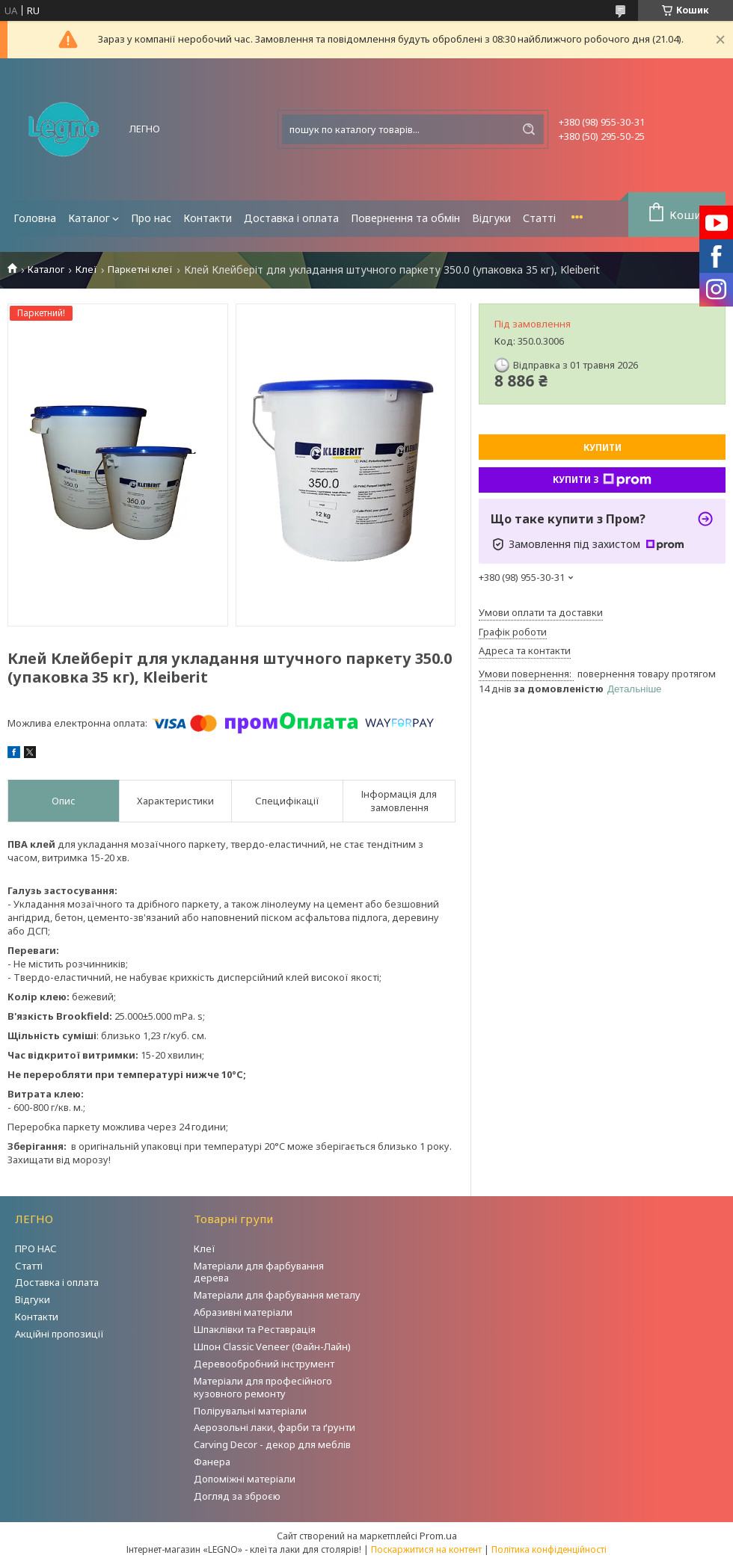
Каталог (89, 218)
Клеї (86, 269)
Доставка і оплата (291, 218)
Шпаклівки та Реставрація (255, 1329)
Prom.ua (438, 1535)
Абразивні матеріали (243, 1312)
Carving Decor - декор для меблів (272, 1444)
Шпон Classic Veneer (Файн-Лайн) (272, 1346)
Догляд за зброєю (237, 1496)
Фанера (212, 1461)
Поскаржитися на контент (426, 1549)
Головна (34, 218)
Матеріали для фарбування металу (277, 1295)
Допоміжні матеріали (244, 1479)
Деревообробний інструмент (264, 1363)
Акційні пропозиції (59, 1333)
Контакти (207, 218)
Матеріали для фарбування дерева (259, 1272)
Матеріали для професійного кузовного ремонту (263, 1387)
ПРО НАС (36, 1248)
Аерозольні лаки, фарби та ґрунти (274, 1427)
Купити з (602, 480)
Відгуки (491, 218)
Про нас (151, 218)
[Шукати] (529, 129)
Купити (602, 447)
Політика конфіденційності (549, 1549)
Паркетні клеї (140, 269)
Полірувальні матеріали (250, 1410)
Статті (539, 218)
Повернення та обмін (405, 218)
